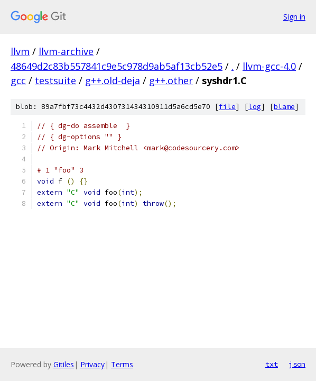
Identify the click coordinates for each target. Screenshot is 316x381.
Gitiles (63, 364)
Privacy (92, 364)
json (297, 364)
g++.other (171, 80)
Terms (122, 364)
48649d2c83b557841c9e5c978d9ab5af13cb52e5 (116, 66)
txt (271, 364)
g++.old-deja (112, 80)
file (227, 106)
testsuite (55, 80)
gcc (18, 80)
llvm (20, 51)
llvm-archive (66, 51)
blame (284, 106)
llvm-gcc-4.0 (269, 66)
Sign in (294, 17)
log (254, 106)
